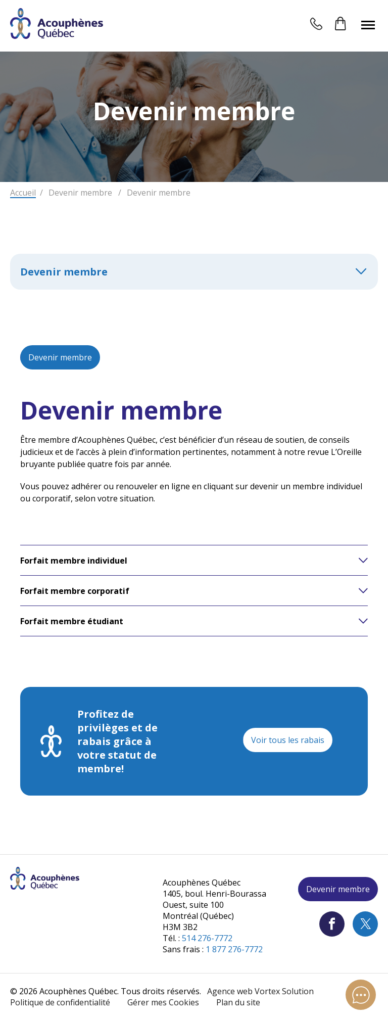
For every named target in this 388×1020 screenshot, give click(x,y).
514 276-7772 (207, 938)
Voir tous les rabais (287, 740)
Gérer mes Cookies (163, 1002)
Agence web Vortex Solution (260, 991)
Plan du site (238, 1002)
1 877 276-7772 (234, 949)
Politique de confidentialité (60, 1002)
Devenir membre (60, 357)
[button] (368, 25)
